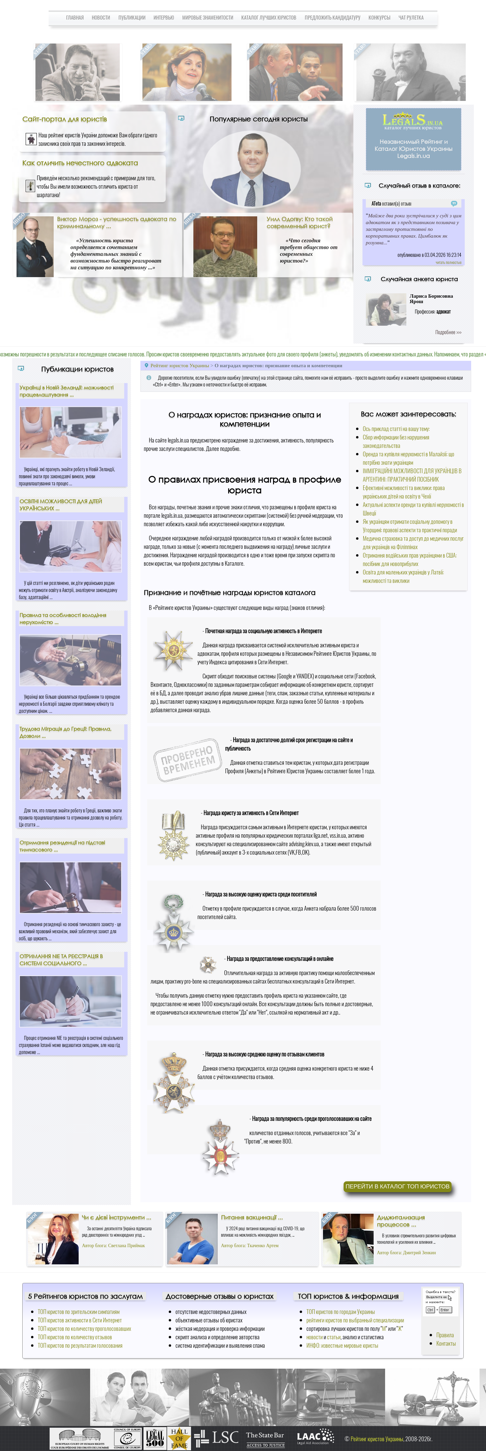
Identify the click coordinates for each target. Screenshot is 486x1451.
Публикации (131, 17)
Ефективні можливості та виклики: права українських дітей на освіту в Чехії (404, 491)
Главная (75, 17)
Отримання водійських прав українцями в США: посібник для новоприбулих (410, 559)
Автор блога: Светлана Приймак (113, 1245)
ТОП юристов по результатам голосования (80, 1345)
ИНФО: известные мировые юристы (342, 1345)
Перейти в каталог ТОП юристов (398, 1186)
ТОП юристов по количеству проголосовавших (84, 1328)
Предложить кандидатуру (332, 17)
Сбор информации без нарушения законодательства (396, 441)
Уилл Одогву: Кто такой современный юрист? (299, 222)
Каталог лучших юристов (268, 17)
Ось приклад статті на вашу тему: (396, 428)
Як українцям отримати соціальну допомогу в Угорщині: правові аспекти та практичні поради (410, 525)
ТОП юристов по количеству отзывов (75, 1337)
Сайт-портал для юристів (64, 119)
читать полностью (448, 262)
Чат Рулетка (411, 17)
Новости (101, 17)
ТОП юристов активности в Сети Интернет (80, 1320)
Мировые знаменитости (207, 17)
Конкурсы (379, 17)
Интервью (164, 17)
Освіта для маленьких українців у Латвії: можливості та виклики (403, 576)
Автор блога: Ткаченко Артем (250, 1245)
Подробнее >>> (448, 331)
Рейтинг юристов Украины (180, 365)
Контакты (446, 1343)
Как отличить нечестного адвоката (80, 163)
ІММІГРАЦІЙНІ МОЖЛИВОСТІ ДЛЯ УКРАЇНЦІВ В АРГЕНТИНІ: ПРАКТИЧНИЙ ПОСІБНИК (412, 474)
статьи (334, 1337)
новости (314, 1337)
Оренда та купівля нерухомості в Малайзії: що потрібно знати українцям (408, 458)
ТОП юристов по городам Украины (340, 1311)
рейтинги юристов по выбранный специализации (355, 1320)
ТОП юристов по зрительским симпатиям (78, 1311)
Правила (445, 1335)
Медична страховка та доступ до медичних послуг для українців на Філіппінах (413, 542)
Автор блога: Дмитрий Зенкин (406, 1252)
